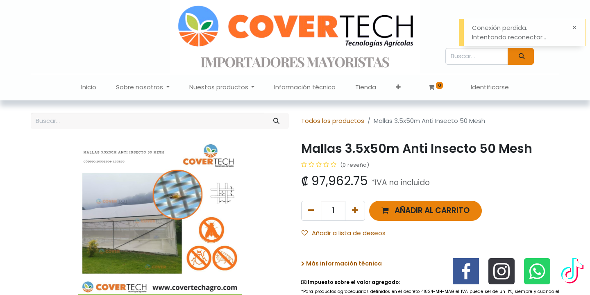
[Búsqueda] (521, 56)
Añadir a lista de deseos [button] (344, 233)
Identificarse (490, 87)
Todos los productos (332, 120)
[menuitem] (88, 87)
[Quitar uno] (311, 211)
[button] (398, 87)
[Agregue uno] (355, 211)
